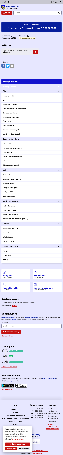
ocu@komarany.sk (52, 423)
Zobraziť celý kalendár (9, 361)
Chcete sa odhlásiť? (7, 330)
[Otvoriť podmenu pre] (59, 85)
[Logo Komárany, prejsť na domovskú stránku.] (31, 7)
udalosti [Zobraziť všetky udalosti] (14, 300)
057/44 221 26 (52, 418)
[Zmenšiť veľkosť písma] (54, 2)
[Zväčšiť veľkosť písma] (56, 2)
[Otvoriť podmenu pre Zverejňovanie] (59, 81)
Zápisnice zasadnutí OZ (27, 32)
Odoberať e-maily (11, 326)
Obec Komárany (36, 447)
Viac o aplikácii (6, 384)
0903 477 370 (52, 421)
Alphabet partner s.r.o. (40, 445)
